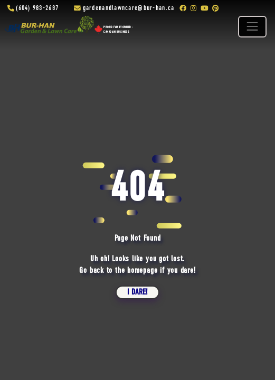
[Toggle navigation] (252, 26)
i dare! (137, 292)
